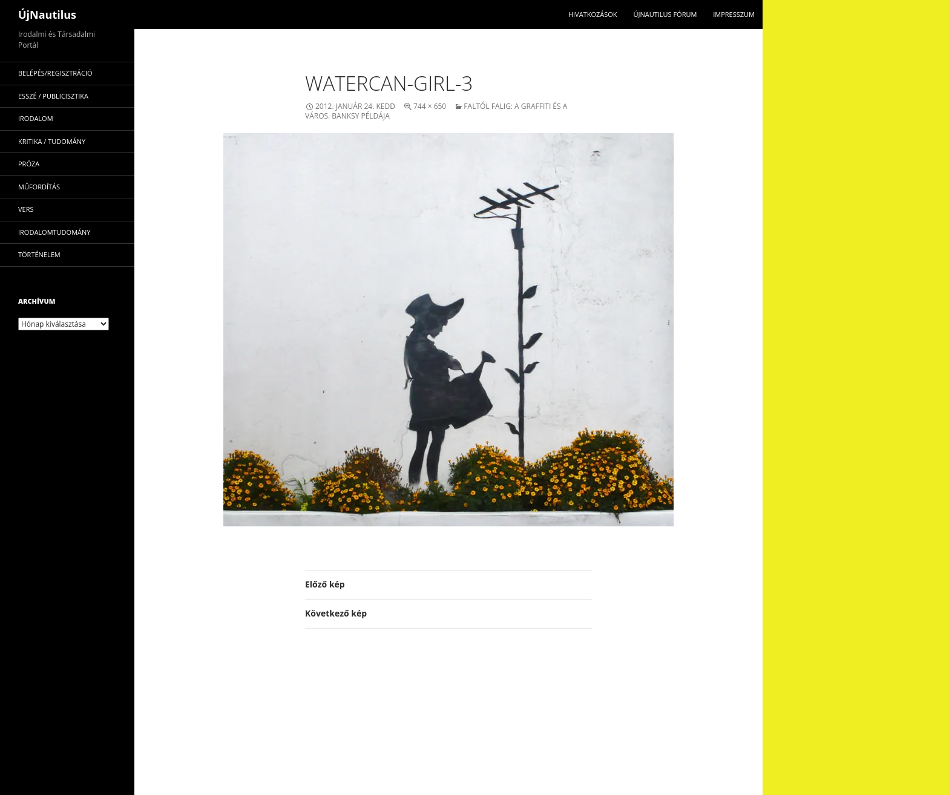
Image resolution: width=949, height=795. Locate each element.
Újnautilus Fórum (665, 14)
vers (26, 209)
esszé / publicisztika (53, 95)
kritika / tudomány (51, 141)
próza (28, 163)
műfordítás (39, 186)
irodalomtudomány (54, 232)
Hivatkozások (592, 14)
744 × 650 (429, 106)
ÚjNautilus (47, 14)
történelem (39, 254)
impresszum (734, 14)
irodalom (35, 118)
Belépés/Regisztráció (55, 72)
